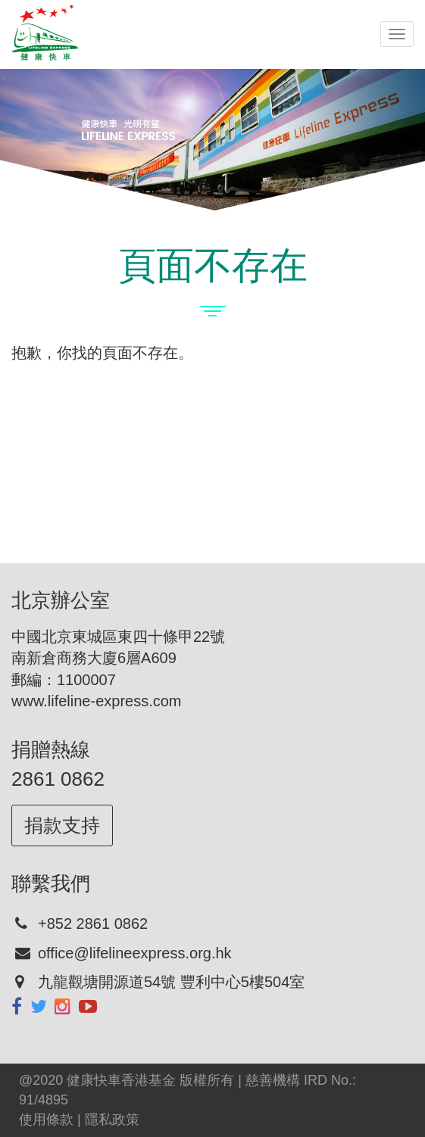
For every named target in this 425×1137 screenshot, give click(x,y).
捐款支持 (62, 825)
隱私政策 (112, 1119)
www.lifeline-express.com (96, 701)
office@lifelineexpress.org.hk (135, 953)
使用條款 (46, 1119)
